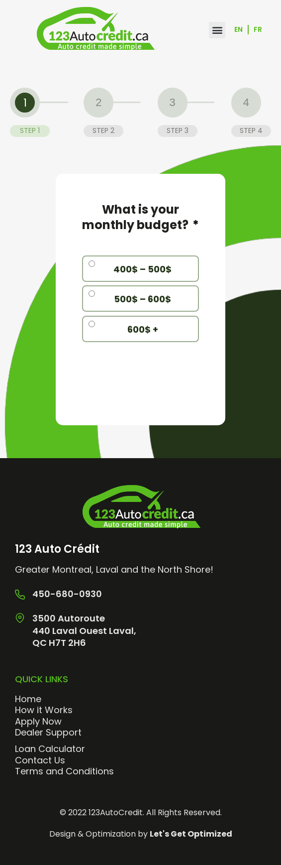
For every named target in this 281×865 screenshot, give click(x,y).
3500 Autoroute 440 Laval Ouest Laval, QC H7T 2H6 (84, 630)
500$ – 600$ (142, 299)
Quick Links (41, 679)
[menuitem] (239, 30)
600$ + (142, 329)
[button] (217, 30)
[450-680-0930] (20, 595)
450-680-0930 (67, 594)
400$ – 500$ (142, 269)
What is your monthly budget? (140, 217)
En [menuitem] (238, 29)
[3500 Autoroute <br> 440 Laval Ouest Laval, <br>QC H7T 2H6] (20, 618)
